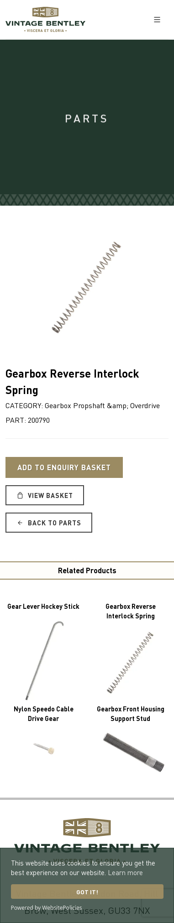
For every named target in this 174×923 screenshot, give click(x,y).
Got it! (87, 892)
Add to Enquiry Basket (64, 467)
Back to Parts (48, 522)
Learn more (125, 872)
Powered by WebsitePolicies (46, 908)
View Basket (44, 495)
